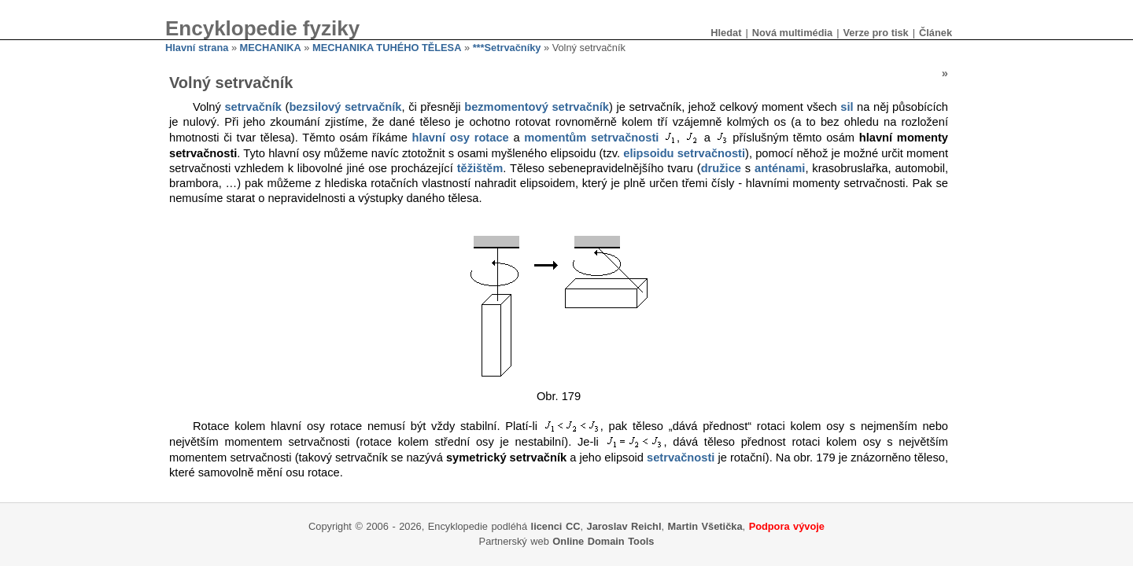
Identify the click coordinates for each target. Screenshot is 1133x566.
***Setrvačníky (507, 47)
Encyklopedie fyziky (262, 28)
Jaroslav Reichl (624, 526)
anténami (780, 168)
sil (846, 107)
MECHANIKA (270, 47)
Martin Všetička (705, 526)
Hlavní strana (196, 47)
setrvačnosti (680, 457)
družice (721, 168)
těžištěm (480, 168)
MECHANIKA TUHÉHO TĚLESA (386, 47)
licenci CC (556, 526)
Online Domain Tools (603, 541)
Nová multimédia (792, 33)
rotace (491, 137)
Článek (935, 33)
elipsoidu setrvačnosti (684, 153)
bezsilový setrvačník (345, 107)
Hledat (725, 33)
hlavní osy (441, 137)
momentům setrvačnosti (591, 137)
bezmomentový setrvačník (536, 107)
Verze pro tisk (875, 33)
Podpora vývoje (787, 526)
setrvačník (253, 107)
